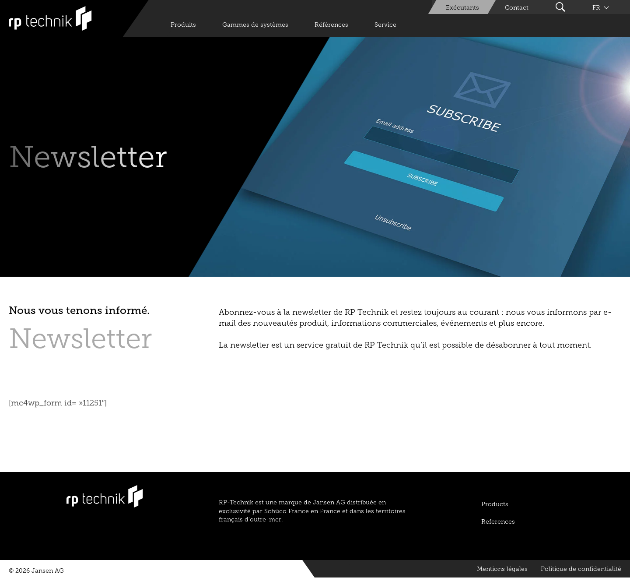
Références (331, 24)
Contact (516, 7)
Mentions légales (502, 569)
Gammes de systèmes (255, 24)
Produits (183, 24)
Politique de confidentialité (581, 569)
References (498, 521)
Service (385, 24)
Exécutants (462, 7)
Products (494, 504)
